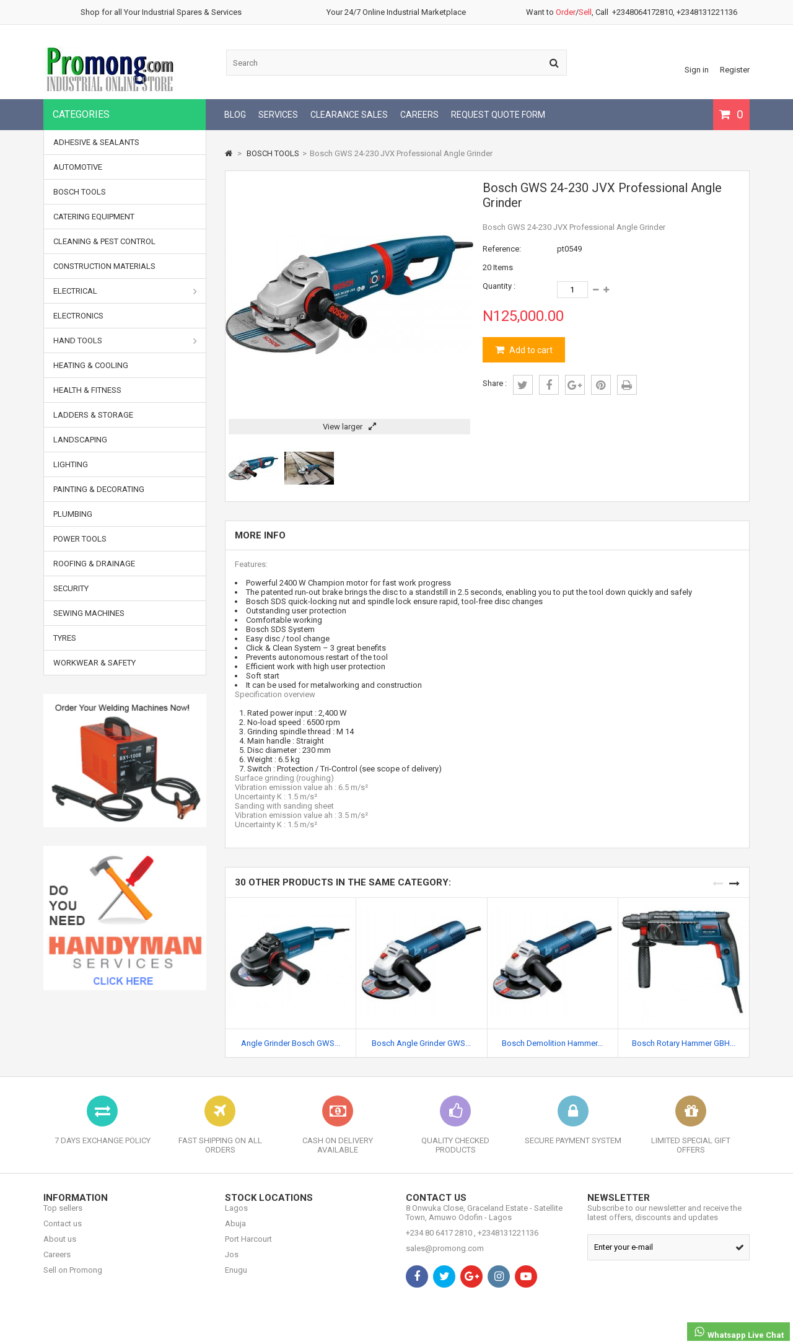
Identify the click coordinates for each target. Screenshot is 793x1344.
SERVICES (278, 115)
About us (59, 1248)
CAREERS (419, 115)
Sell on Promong (72, 1279)
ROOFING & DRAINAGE (94, 563)
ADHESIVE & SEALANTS (96, 142)
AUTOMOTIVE (77, 167)
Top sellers (62, 1217)
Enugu (236, 1279)
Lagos (236, 1217)
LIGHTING (70, 464)
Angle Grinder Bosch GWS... (290, 1043)
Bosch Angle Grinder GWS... (421, 1043)
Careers (57, 1263)
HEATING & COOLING (90, 365)
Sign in (697, 69)
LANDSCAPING (80, 439)
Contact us (62, 1232)
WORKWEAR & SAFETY (94, 662)
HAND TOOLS (125, 341)
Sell (585, 12)
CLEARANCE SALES (349, 115)
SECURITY (71, 588)
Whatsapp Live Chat (738, 1332)
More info (260, 535)
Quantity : (499, 286)
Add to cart (530, 350)
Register (735, 69)
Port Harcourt (248, 1248)
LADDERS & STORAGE (93, 414)
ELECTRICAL (125, 291)
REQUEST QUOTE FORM (498, 115)
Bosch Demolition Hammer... (552, 1043)
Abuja (235, 1232)
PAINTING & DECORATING (98, 489)
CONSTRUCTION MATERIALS (104, 266)
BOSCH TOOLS (79, 191)
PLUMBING (72, 514)
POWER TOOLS (80, 538)
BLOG (235, 115)
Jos (232, 1263)
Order (566, 12)
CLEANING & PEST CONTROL (104, 241)
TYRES (64, 638)
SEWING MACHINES (89, 613)
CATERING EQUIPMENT (93, 216)
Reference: (502, 248)
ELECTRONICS (78, 315)
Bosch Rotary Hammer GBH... (683, 1043)
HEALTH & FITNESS (87, 390)
